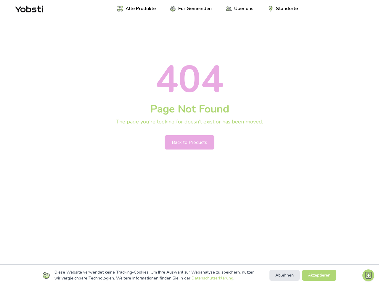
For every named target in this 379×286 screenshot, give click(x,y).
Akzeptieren (319, 275)
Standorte (283, 8)
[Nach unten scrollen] (368, 275)
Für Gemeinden (191, 8)
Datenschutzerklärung (212, 278)
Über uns (239, 8)
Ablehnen (284, 275)
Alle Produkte (136, 8)
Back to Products (189, 142)
